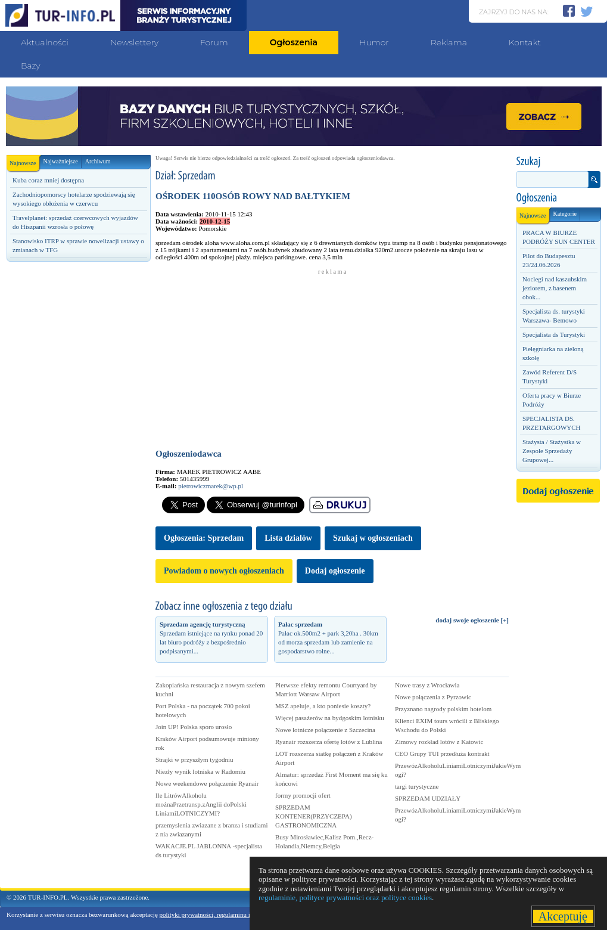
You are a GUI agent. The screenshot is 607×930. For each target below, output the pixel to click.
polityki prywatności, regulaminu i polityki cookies (227, 914)
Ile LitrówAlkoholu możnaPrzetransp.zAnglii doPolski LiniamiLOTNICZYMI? (201, 804)
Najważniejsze (60, 161)
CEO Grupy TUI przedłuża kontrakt (442, 753)
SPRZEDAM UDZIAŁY (427, 798)
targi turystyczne (416, 786)
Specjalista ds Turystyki (553, 334)
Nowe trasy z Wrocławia (427, 685)
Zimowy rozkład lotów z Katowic (439, 741)
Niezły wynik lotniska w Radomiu (200, 771)
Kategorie (564, 213)
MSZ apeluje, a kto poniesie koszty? (323, 705)
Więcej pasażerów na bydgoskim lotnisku (329, 717)
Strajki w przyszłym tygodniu (194, 759)
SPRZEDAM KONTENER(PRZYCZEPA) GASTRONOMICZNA (313, 816)
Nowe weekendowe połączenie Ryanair (207, 783)
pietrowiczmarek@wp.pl (210, 485)
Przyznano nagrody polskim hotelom (443, 708)
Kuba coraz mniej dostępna (48, 180)
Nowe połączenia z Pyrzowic (433, 696)
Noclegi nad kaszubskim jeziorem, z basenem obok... (554, 287)
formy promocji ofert (303, 795)
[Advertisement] (78, 350)
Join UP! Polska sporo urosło (193, 726)
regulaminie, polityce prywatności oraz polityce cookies (345, 897)
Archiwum (98, 161)
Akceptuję (563, 916)
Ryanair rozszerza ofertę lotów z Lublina (328, 741)
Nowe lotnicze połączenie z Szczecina (325, 729)
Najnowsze (24, 160)
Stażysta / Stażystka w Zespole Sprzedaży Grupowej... (551, 450)
